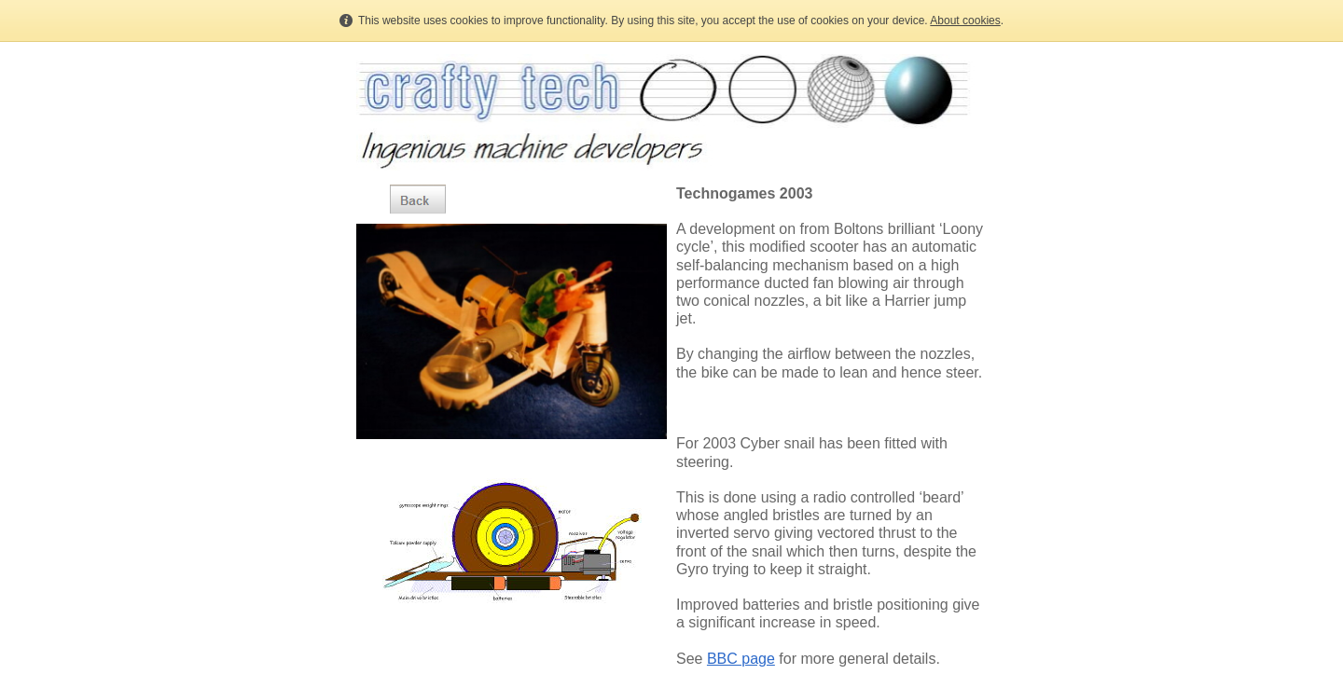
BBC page (741, 659)
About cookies (965, 20)
